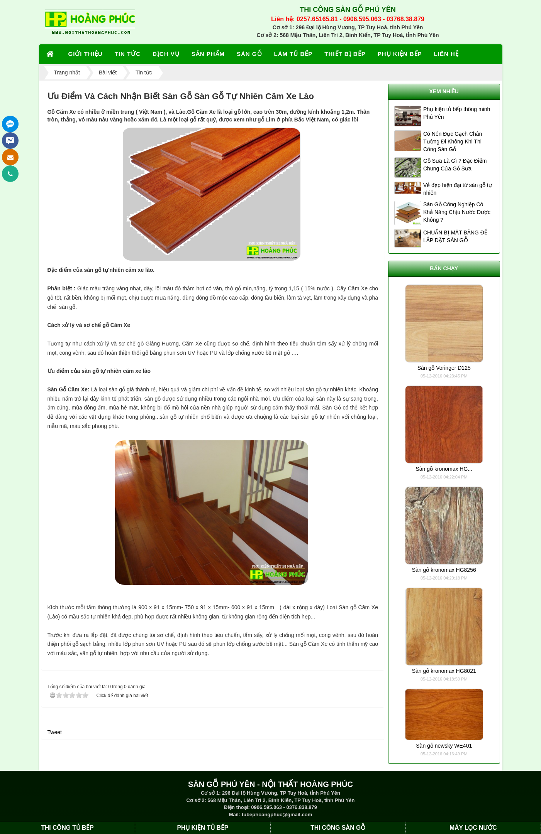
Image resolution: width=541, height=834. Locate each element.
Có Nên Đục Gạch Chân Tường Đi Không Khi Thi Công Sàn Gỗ (452, 141)
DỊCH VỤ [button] (166, 54)
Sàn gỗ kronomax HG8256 (444, 570)
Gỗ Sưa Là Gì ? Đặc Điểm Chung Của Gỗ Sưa (455, 165)
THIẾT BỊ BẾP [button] (344, 54)
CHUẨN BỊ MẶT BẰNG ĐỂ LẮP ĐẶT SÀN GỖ (455, 236)
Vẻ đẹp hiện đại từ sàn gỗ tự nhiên (457, 189)
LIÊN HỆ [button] (446, 54)
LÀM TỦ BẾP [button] (293, 54)
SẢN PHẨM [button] (208, 54)
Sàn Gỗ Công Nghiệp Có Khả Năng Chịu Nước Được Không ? (456, 212)
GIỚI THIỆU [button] (85, 54)
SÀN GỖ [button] (249, 54)
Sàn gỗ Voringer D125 (444, 368)
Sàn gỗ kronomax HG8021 (444, 671)
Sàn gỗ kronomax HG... (444, 469)
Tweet (54, 732)
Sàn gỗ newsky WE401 (444, 746)
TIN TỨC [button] (128, 54)
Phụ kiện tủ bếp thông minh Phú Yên (456, 113)
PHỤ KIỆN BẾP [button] (400, 54)
